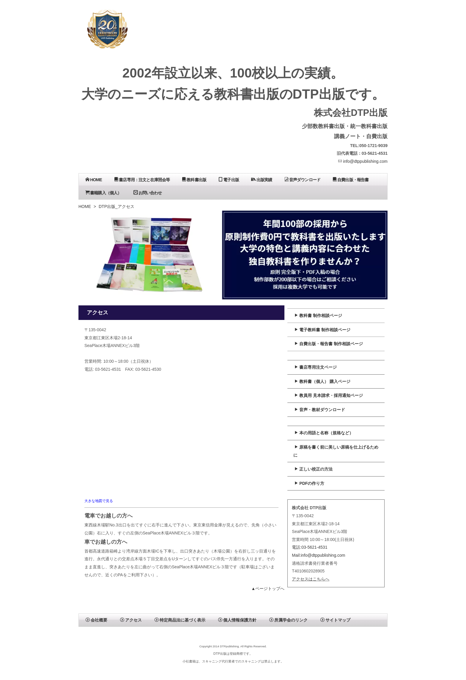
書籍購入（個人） (103, 192)
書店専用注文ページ (315, 367)
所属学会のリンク (288, 620)
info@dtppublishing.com (363, 161)
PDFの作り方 (309, 483)
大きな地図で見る (98, 501)
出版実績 (261, 179)
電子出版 (228, 179)
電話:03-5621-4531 (309, 547)
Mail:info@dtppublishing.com (318, 555)
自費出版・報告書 (351, 179)
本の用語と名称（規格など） (323, 432)
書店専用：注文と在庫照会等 (142, 179)
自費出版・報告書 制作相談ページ (328, 343)
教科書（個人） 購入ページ (322, 381)
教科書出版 (194, 179)
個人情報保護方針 (237, 620)
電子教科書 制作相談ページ (322, 329)
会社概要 (96, 620)
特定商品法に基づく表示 (180, 620)
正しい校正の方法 (313, 469)
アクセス (131, 620)
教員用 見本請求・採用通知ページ (328, 395)
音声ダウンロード (302, 179)
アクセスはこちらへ (310, 579)
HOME (93, 179)
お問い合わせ (147, 192)
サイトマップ (335, 620)
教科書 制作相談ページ (318, 315)
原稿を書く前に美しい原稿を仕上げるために (335, 451)
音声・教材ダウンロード (319, 409)
